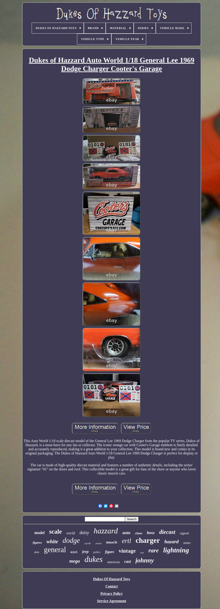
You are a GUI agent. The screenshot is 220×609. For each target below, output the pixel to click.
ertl (126, 540)
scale (55, 531)
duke (36, 552)
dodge (71, 540)
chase (138, 533)
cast (127, 561)
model (39, 532)
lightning (176, 550)
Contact (111, 586)
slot (142, 552)
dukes (93, 559)
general (55, 550)
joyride (87, 543)
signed (184, 533)
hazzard (106, 531)
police (96, 552)
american (113, 562)
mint (74, 552)
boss (151, 532)
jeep (85, 551)
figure (109, 552)
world (71, 533)
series (186, 543)
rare (153, 550)
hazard (171, 541)
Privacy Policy (111, 594)
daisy (84, 532)
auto (126, 532)
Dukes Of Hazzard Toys (111, 579)
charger (148, 540)
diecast (167, 532)
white (52, 541)
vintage (127, 551)
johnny (145, 560)
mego (74, 561)
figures (37, 542)
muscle (111, 542)
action (98, 543)
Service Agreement (111, 601)
